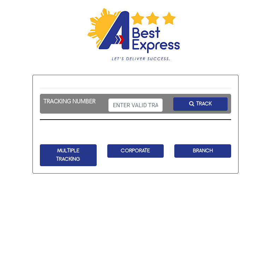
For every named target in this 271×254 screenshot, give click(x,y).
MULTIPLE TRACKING (68, 155)
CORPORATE (135, 151)
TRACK (200, 104)
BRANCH (203, 151)
